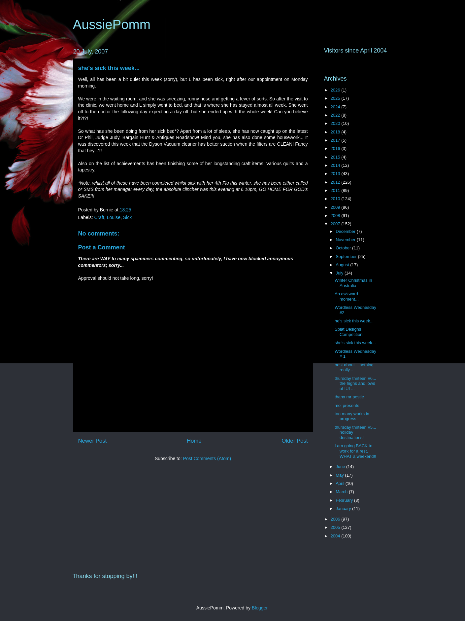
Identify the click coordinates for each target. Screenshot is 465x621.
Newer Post (92, 441)
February (345, 500)
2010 (336, 198)
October (344, 247)
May (340, 475)
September (347, 256)
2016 (336, 148)
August (343, 264)
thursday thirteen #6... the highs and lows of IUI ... (355, 383)
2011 (336, 190)
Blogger (259, 607)
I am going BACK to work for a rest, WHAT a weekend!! (355, 450)
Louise (113, 217)
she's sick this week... (109, 68)
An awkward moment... (347, 296)
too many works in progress (352, 416)
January (344, 508)
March (342, 491)
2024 (336, 106)
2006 (336, 519)
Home (194, 441)
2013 (336, 173)
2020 (336, 123)
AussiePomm (112, 24)
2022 (336, 115)
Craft (99, 217)
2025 (336, 98)
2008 (336, 215)
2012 (336, 182)
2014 (336, 165)
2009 (336, 207)
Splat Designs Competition (348, 332)
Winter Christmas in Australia (353, 283)
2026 (336, 90)
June (341, 466)
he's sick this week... (354, 320)
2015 (336, 157)
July (340, 273)
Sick (127, 217)
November (346, 239)
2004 (336, 535)
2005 (336, 527)
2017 (336, 140)
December (346, 231)
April (341, 483)
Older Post (295, 441)
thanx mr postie (349, 396)
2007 (336, 223)
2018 (336, 131)
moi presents (347, 405)
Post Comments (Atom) (207, 458)
